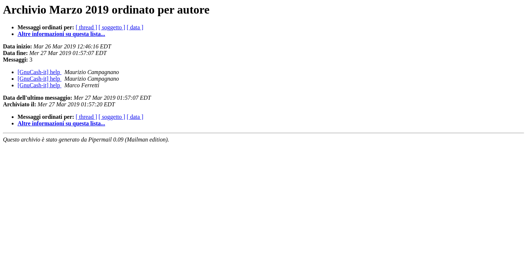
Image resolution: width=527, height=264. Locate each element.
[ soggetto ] (111, 27)
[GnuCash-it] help (39, 72)
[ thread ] (86, 27)
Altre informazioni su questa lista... (61, 34)
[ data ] (135, 27)
